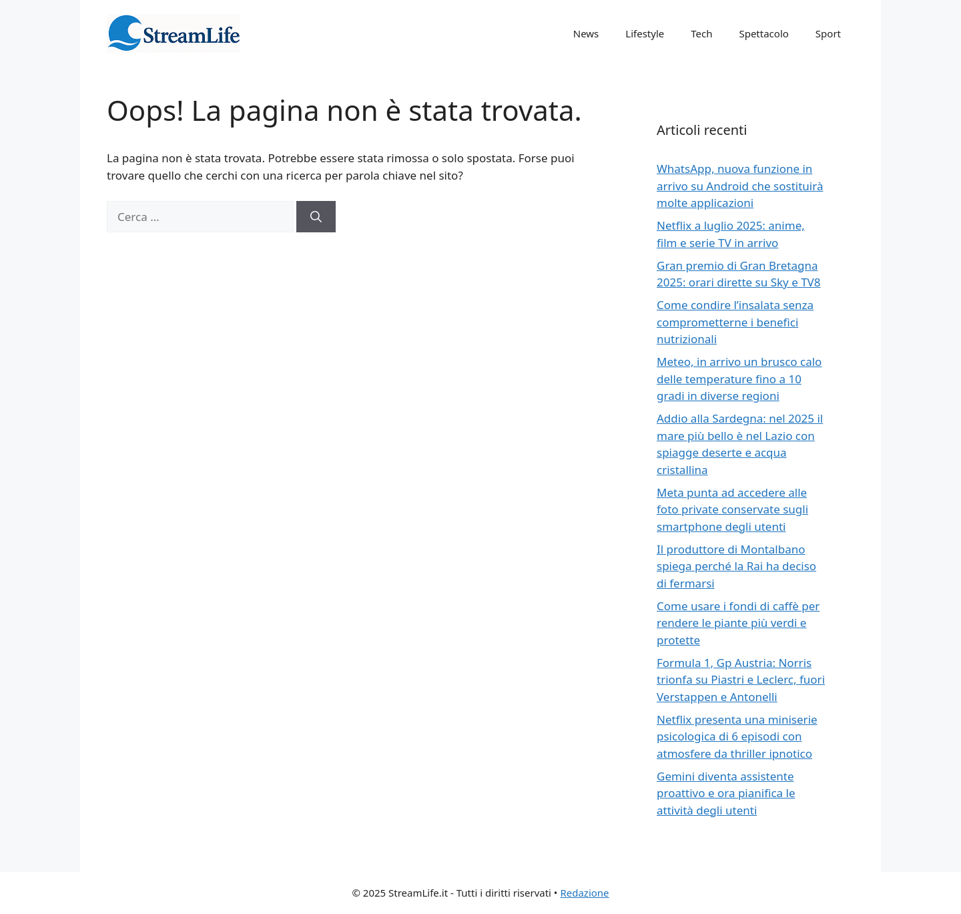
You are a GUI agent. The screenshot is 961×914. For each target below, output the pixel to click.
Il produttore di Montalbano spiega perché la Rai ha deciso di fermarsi (736, 566)
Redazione (584, 892)
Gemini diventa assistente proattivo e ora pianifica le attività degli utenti (726, 793)
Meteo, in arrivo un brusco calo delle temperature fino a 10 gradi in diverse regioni (739, 378)
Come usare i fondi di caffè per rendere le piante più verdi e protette (738, 623)
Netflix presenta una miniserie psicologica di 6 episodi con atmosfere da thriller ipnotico (737, 736)
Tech (701, 33)
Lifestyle (644, 33)
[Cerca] (316, 217)
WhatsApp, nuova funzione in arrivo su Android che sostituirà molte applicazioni (740, 185)
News (586, 33)
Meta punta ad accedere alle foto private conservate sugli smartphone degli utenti (732, 509)
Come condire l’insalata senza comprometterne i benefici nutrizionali (735, 322)
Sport (828, 33)
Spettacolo (763, 33)
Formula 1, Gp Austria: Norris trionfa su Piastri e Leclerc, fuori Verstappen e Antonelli (741, 679)
